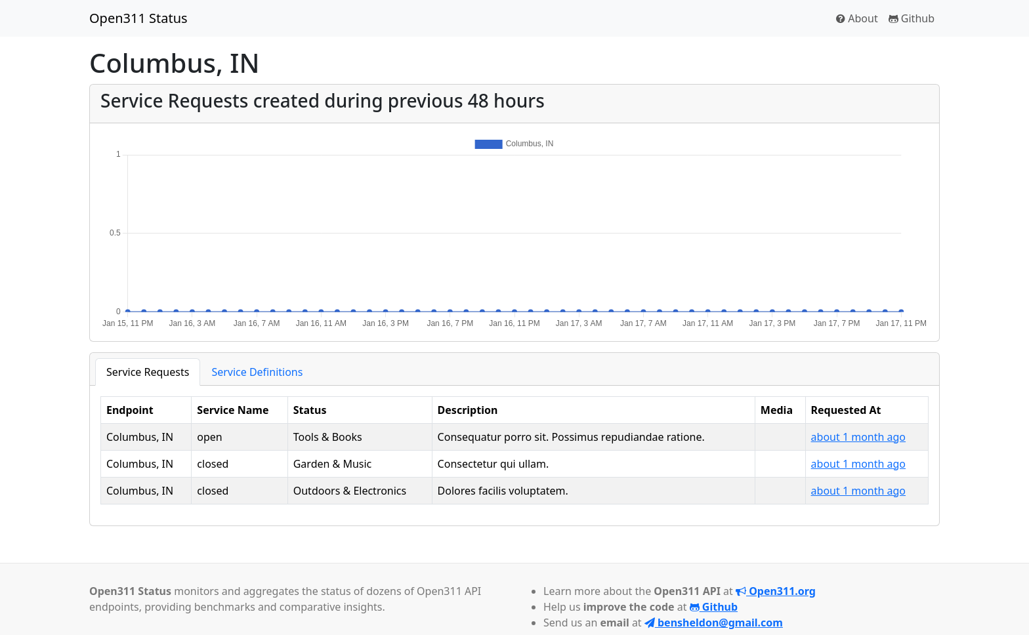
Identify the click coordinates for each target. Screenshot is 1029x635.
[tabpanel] (514, 450)
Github (911, 18)
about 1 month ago (858, 437)
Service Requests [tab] (147, 372)
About (857, 18)
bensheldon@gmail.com (713, 622)
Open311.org (776, 591)
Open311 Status (138, 18)
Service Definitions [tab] (257, 372)
